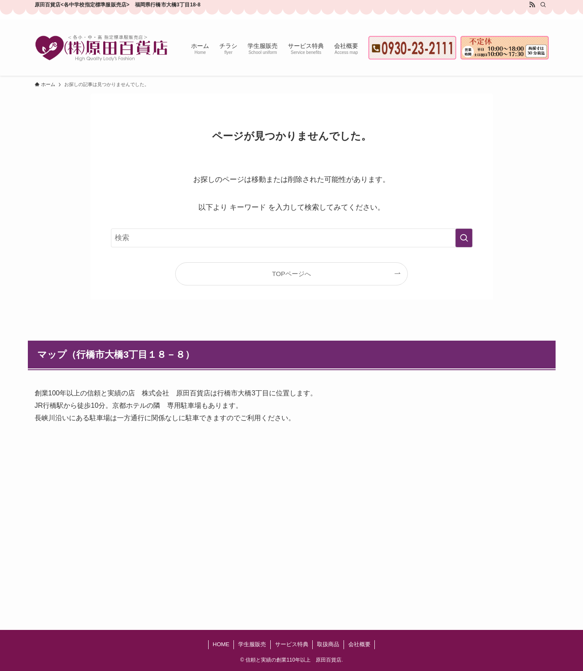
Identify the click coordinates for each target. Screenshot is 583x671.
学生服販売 (252, 644)
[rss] (532, 4)
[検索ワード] (291, 238)
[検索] (543, 4)
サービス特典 (291, 644)
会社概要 (359, 644)
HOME (221, 644)
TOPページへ (291, 273)
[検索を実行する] (463, 238)
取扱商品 (328, 644)
